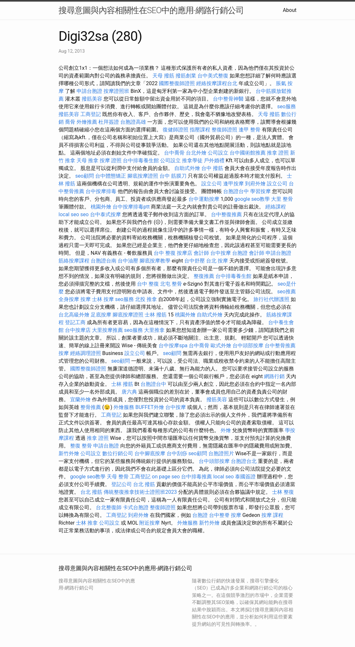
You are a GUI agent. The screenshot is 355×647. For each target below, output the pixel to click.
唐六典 (129, 392)
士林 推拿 (87, 523)
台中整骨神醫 (228, 99)
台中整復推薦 (226, 214)
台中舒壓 (194, 261)
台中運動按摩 (203, 199)
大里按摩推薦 (107, 330)
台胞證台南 (103, 261)
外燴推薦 (87, 122)
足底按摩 (101, 315)
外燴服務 (124, 407)
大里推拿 (154, 330)
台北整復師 (109, 507)
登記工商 (75, 322)
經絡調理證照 (85, 353)
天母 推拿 (87, 160)
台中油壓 (128, 261)
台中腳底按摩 (149, 453)
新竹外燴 (69, 453)
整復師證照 (224, 130)
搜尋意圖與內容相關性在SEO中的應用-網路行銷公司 (151, 10)
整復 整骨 (81, 446)
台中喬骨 (174, 153)
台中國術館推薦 (248, 153)
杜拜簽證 (108, 122)
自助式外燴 (187, 168)
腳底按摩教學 (155, 261)
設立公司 (211, 184)
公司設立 (218, 153)
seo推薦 (286, 291)
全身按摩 (69, 299)
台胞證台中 (236, 191)
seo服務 (286, 106)
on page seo (166, 477)
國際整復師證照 (177, 83)
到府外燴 (255, 184)
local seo (69, 214)
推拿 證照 (278, 153)
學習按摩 (260, 191)
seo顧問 (84, 176)
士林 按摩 (103, 299)
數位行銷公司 (117, 453)
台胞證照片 (221, 453)
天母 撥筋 (163, 76)
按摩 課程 (272, 515)
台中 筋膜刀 (173, 176)
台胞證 (240, 253)
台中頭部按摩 (247, 345)
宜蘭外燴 (80, 399)
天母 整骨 (118, 477)
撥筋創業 (186, 76)
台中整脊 (219, 515)
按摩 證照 (111, 160)
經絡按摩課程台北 (216, 83)
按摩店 (184, 253)
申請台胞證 (89, 91)
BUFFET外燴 (149, 407)
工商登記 (90, 114)
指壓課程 (200, 130)
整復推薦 (204, 276)
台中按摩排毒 (101, 191)
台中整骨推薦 (280, 345)
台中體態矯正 (110, 176)
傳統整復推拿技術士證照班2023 (140, 492)
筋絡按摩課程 (74, 261)
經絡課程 (275, 207)
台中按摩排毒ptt (131, 207)
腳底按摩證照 (142, 176)
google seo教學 (252, 199)
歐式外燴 (221, 345)
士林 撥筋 (156, 315)
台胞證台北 (244, 461)
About (289, 10)
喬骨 (70, 122)
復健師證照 (175, 130)
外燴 (226, 430)
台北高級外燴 (74, 315)
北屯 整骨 (171, 284)
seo (84, 214)
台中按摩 (220, 253)
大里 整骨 (282, 199)
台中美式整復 (212, 76)
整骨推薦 (90, 407)
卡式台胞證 (136, 507)
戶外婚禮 (214, 160)
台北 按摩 (217, 261)
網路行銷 (274, 376)
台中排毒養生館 (141, 160)
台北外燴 (196, 153)
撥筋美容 (92, 99)
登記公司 (121, 484)
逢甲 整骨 (249, 130)
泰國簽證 (245, 477)
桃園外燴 (101, 207)
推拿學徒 (192, 160)
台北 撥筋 (144, 484)
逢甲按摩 (233, 184)
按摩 (85, 299)
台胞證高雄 (133, 122)
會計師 (201, 253)
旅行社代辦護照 (271, 299)
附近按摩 (149, 523)
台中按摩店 (78, 330)
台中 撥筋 (212, 168)
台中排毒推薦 (196, 477)
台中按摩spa (173, 345)
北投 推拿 (146, 299)
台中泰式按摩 (105, 214)
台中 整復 (165, 253)
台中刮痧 (177, 453)
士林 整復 (283, 492)
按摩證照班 (116, 91)
